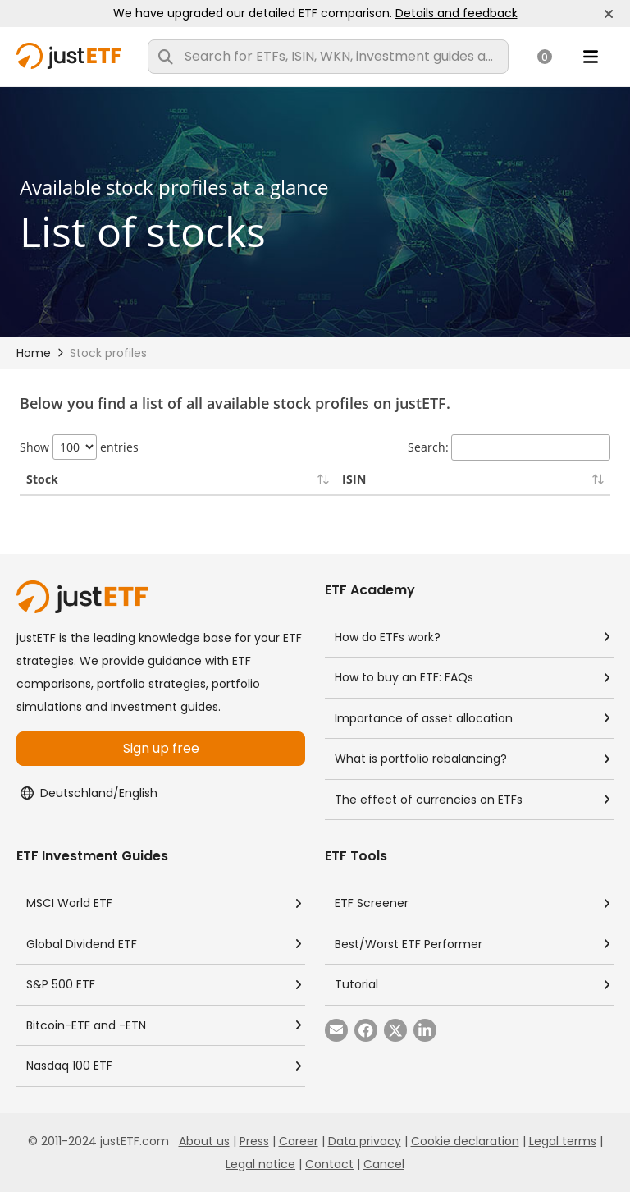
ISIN (354, 479)
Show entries (79, 447)
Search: (509, 447)
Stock (42, 479)
